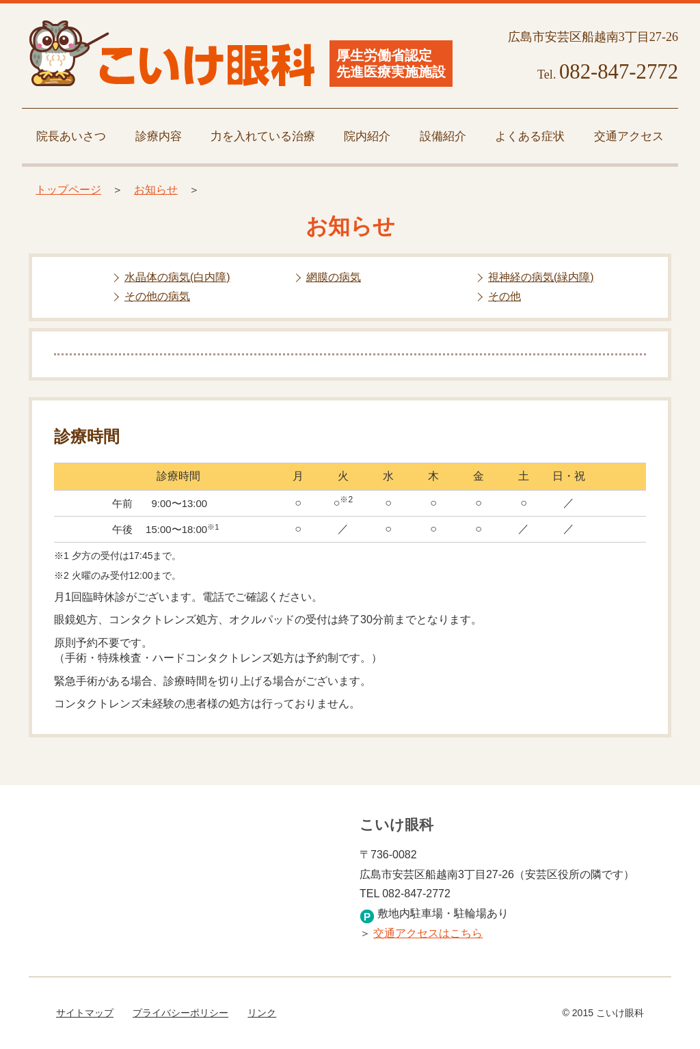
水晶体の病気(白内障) (177, 277)
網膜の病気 (333, 277)
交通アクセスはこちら (428, 933)
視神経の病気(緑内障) (541, 277)
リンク (261, 1012)
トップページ (68, 189)
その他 (504, 296)
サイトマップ (84, 1012)
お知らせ (156, 189)
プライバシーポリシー (180, 1012)
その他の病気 (157, 296)
